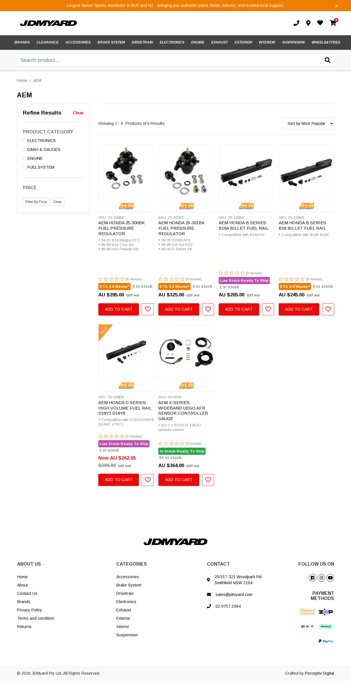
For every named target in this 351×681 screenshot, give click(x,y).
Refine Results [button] (42, 113)
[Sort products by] (308, 123)
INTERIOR (267, 42)
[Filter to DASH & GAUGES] (53, 149)
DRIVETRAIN (142, 42)
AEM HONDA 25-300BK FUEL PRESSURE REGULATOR (121, 228)
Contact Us (27, 593)
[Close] (336, 6)
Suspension (127, 635)
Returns (24, 626)
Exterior (123, 618)
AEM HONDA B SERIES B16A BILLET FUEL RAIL (244, 225)
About (22, 585)
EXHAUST (219, 42)
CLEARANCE (48, 42)
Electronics (126, 601)
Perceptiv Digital (319, 673)
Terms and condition (35, 618)
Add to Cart (119, 309)
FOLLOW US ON (316, 564)
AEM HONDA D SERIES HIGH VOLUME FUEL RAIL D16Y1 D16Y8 (124, 408)
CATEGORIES (131, 564)
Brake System (128, 585)
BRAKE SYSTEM (111, 42)
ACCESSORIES (78, 42)
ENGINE (197, 42)
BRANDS (22, 42)
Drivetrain (125, 593)
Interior (122, 626)
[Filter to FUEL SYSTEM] (53, 167)
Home (22, 576)
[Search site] (327, 60)
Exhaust (123, 610)
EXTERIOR (243, 42)
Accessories (127, 576)
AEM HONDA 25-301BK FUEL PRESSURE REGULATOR (181, 228)
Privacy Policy (29, 610)
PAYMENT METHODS (322, 596)
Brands (23, 601)
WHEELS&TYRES (326, 42)
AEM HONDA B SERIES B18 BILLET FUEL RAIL (302, 225)
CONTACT (218, 564)
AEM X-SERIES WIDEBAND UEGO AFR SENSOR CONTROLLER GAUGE (183, 410)
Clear (78, 112)
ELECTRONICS (172, 42)
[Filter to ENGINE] (53, 158)
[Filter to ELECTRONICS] (53, 140)
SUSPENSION (293, 42)
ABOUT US (29, 564)
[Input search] (175, 60)
